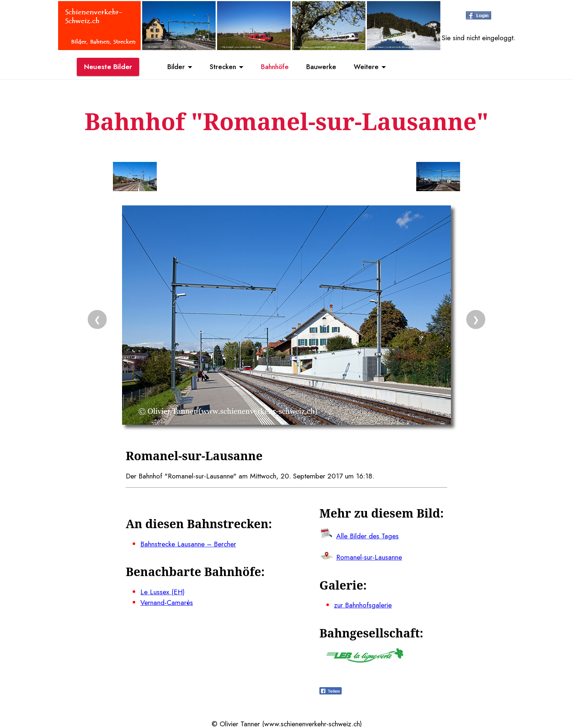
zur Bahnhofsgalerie (363, 604)
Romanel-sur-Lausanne (369, 556)
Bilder (173, 67)
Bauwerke (323, 67)
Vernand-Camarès (166, 601)
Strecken (221, 67)
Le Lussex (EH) (162, 591)
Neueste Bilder (108, 67)
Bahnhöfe (275, 67)
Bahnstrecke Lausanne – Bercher (188, 543)
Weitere (369, 67)
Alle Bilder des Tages (367, 535)
